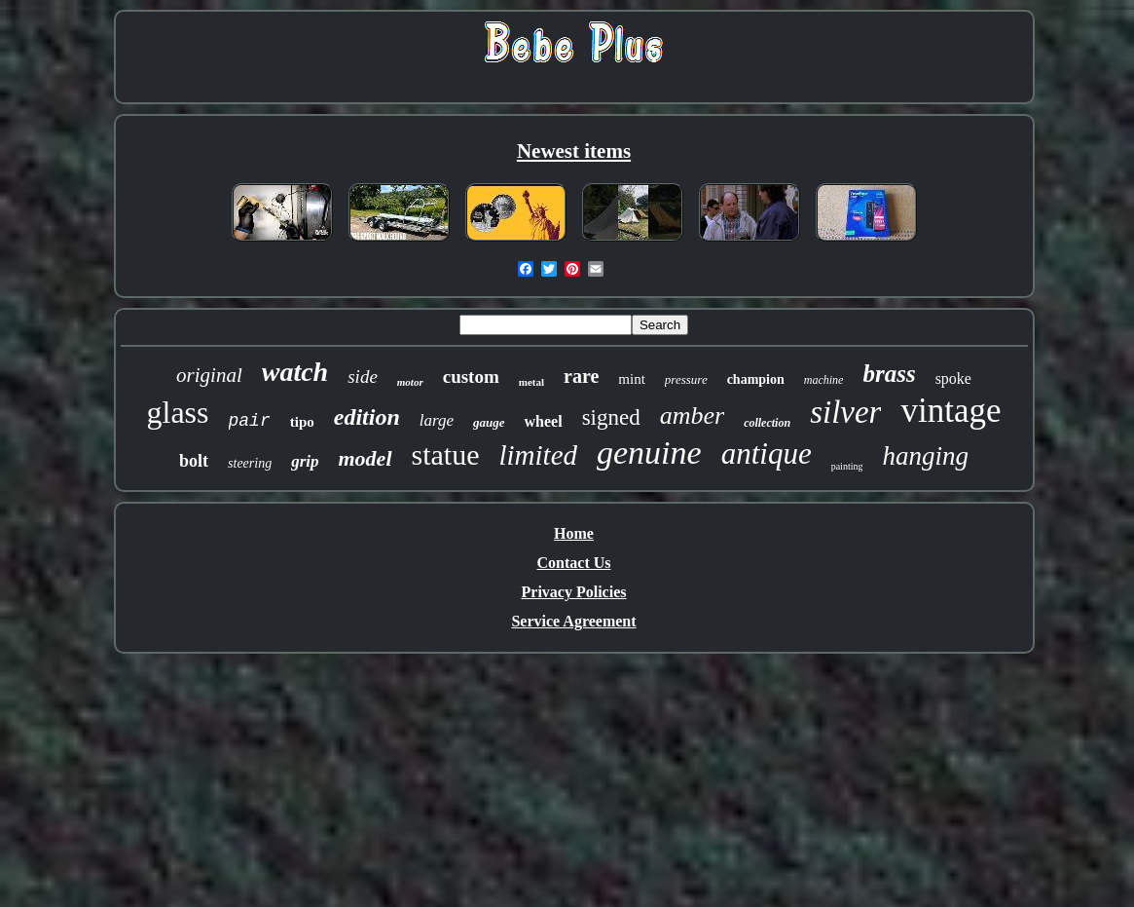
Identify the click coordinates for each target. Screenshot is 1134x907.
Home (574, 533)
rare (581, 376)
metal (531, 382)
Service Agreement (573, 621)
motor (410, 382)
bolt (193, 461)
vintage (950, 411)
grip (304, 461)
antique (766, 453)
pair (250, 421)
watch (295, 372)
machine (824, 380)
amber (692, 415)
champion (756, 379)
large (437, 420)
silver (845, 412)
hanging (925, 456)
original (209, 375)
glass (178, 412)
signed (611, 417)
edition (367, 417)
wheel (544, 421)
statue (446, 454)
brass (888, 373)
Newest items (574, 151)
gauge (489, 422)
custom (471, 376)
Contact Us (574, 562)
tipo (302, 422)
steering (250, 463)
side (363, 376)
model (365, 458)
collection (767, 423)
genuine (649, 453)
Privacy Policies (574, 592)
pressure (686, 379)
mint (631, 379)
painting (847, 466)
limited (537, 455)
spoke (953, 378)
